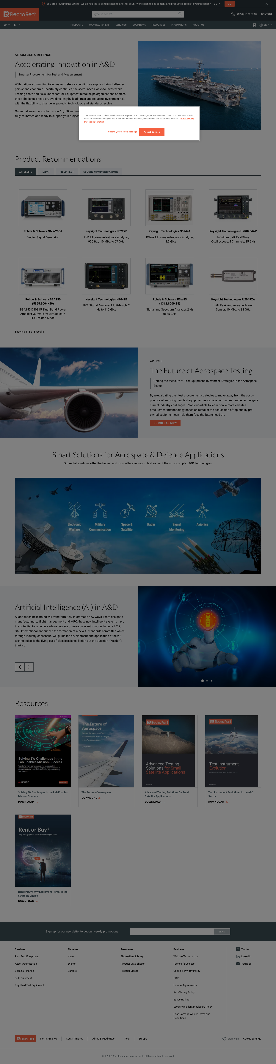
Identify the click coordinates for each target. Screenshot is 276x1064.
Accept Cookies (152, 132)
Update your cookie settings (122, 131)
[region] (139, 123)
